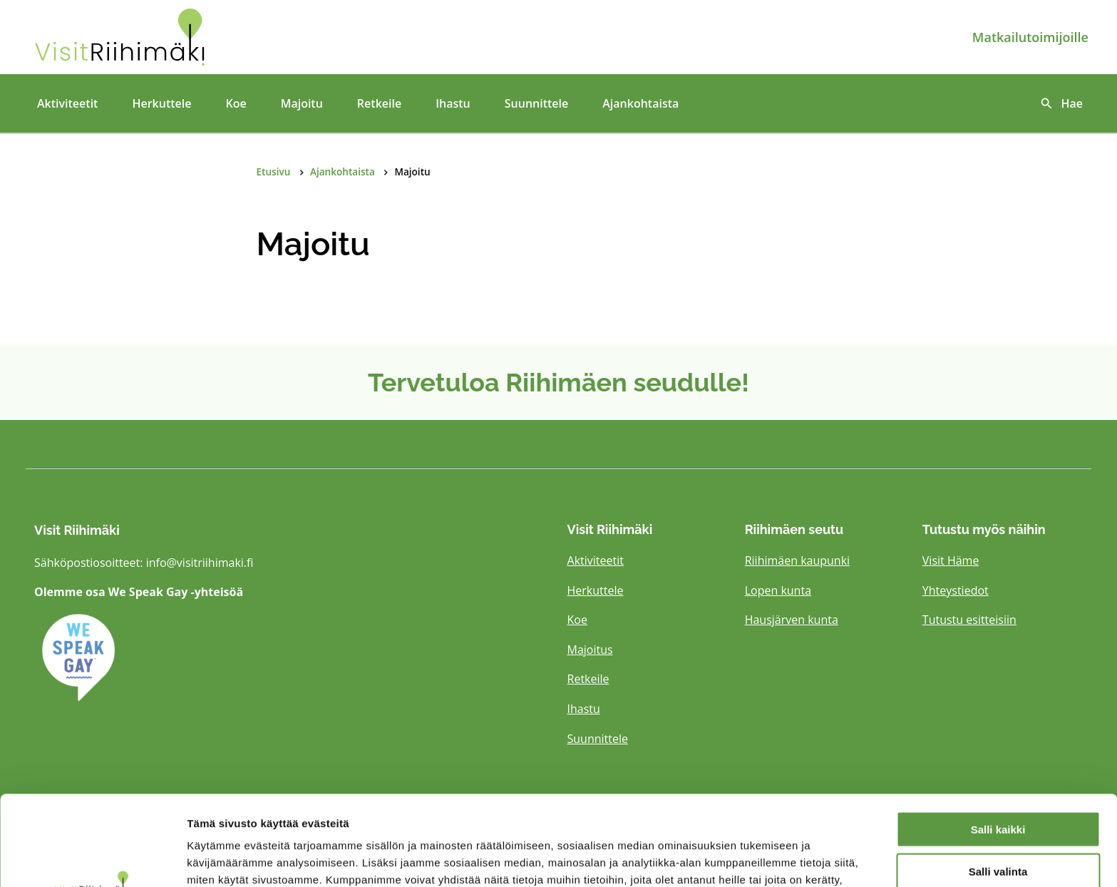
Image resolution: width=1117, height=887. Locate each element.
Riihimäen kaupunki (797, 560)
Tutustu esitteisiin (969, 619)
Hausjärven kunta (791, 619)
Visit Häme (950, 560)
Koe (235, 103)
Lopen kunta (778, 590)
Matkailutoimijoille (1030, 37)
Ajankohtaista (640, 103)
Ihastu (453, 103)
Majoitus (590, 649)
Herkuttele (161, 103)
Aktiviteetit (67, 103)
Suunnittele (536, 103)
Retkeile (379, 103)
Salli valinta (998, 787)
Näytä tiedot (762, 859)
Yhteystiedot (955, 590)
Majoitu (302, 103)
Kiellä (998, 829)
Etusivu (274, 171)
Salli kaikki (998, 745)
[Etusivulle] (203, 37)
